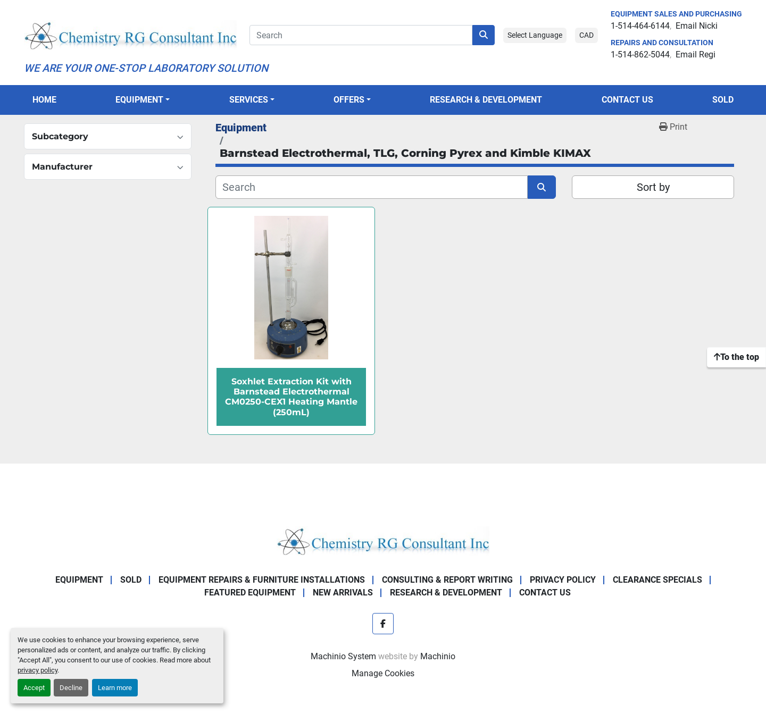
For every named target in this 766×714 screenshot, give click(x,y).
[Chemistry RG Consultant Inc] (383, 540)
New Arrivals (343, 592)
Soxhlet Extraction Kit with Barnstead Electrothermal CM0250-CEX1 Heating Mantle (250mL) (291, 396)
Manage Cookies (383, 673)
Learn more (115, 688)
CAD (586, 35)
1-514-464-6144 (640, 26)
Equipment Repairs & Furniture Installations (262, 580)
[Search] (360, 35)
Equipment (139, 100)
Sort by (653, 187)
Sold (723, 100)
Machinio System (343, 656)
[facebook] (383, 623)
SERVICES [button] (248, 100)
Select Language (534, 35)
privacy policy (37, 670)
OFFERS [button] (349, 100)
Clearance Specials (657, 580)
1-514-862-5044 (640, 54)
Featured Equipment (250, 592)
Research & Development (486, 100)
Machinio (437, 656)
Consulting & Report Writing (447, 580)
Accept (34, 688)
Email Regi (695, 54)
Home (44, 100)
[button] (142, 100)
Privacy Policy (563, 580)
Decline (71, 688)
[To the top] (736, 357)
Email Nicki (697, 26)
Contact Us (627, 100)
